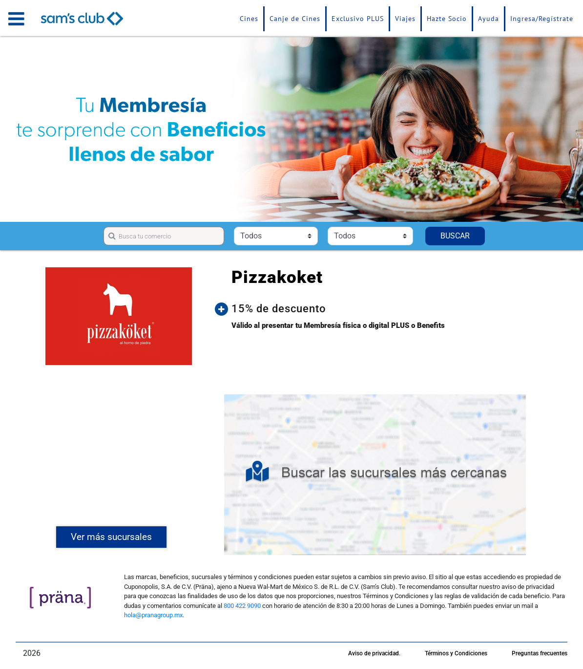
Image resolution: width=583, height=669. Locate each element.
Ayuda (488, 18)
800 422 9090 (242, 605)
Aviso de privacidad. (374, 653)
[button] (382, 308)
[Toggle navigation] (16, 18)
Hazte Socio (447, 18)
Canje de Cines (295, 18)
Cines (249, 18)
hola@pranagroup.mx (153, 615)
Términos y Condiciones (456, 653)
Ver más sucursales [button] (111, 536)
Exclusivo (358, 18)
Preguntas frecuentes (539, 653)
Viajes (405, 18)
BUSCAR (455, 235)
